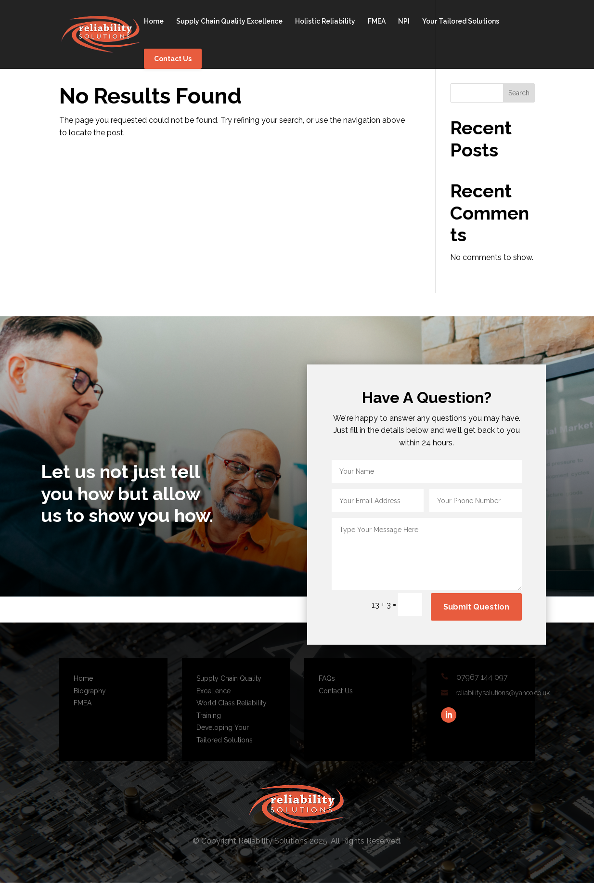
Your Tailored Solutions (460, 21)
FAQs (327, 678)
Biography (90, 691)
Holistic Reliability (325, 21)
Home (154, 21)
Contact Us (173, 59)
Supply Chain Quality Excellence (229, 21)
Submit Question (476, 606)
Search (518, 93)
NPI (404, 21)
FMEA (377, 21)
